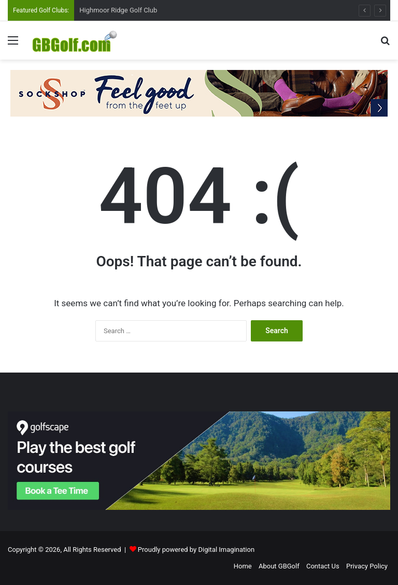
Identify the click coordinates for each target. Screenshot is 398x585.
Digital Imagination (226, 549)
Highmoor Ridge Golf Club (118, 10)
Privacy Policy (367, 566)
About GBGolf (279, 566)
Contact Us (322, 566)
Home (243, 566)
